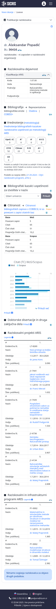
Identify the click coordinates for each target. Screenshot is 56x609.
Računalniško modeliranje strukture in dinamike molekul (40, 550)
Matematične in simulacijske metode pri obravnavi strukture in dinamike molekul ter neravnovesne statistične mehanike (40, 519)
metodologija (31, 122)
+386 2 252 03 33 (18, 598)
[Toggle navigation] (50, 4)
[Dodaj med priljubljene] (51, 26)
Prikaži (8, 312)
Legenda (8, 337)
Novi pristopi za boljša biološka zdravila (40, 351)
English (37, 594)
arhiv (27, 178)
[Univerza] (22, 196)
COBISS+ (8, 114)
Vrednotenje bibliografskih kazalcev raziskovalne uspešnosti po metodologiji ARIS (25, 130)
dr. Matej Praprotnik (39, 480)
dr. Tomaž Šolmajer (39, 559)
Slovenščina (21, 594)
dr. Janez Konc (36, 359)
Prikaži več (42, 308)
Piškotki (18, 605)
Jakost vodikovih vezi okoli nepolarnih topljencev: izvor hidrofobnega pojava (40, 378)
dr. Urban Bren (37, 449)
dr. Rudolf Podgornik (40, 422)
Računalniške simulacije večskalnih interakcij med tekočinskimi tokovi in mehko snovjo (40, 468)
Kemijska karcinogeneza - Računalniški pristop (39, 439)
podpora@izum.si (37, 598)
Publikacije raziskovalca (17, 19)
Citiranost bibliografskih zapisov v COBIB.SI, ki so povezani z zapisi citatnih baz (24, 209)
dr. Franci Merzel (38, 388)
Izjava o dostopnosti (32, 605)
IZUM (16, 602)
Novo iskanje (7, 12)
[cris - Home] (9, 3)
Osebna (33, 110)
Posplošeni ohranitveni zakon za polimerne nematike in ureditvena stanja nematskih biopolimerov (39, 409)
